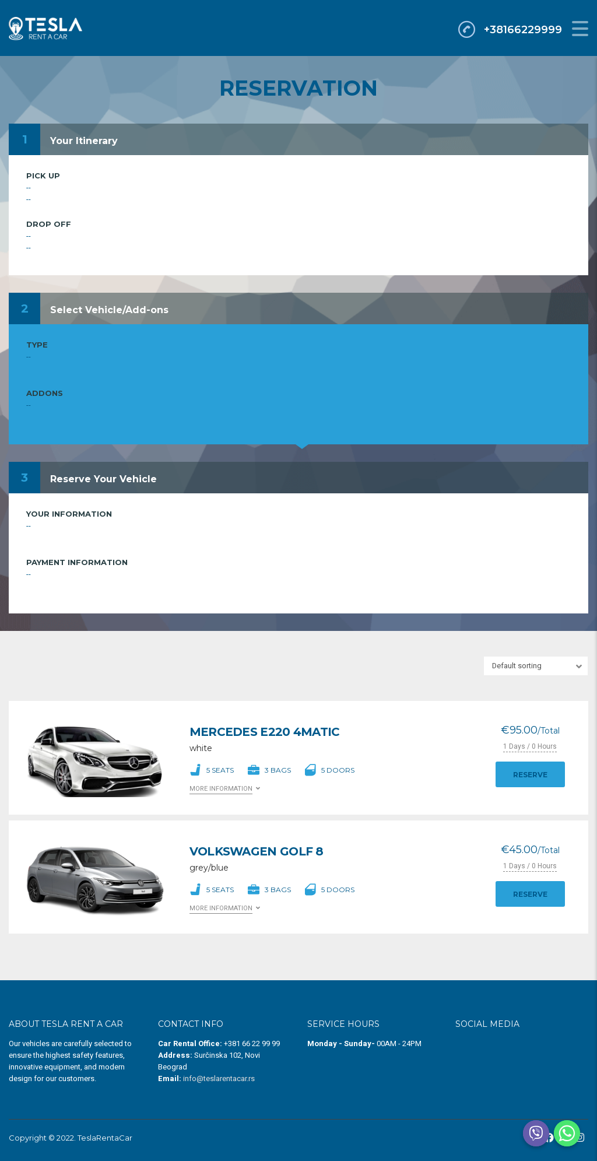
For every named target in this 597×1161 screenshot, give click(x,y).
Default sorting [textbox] (517, 665)
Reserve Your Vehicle (103, 479)
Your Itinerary (84, 140)
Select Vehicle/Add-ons (109, 309)
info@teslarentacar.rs (219, 1078)
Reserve (530, 774)
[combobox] (536, 666)
